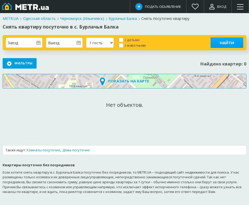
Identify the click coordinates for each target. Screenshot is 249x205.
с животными (135, 45)
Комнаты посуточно (43, 150)
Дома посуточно (76, 150)
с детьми (132, 40)
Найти (227, 42)
